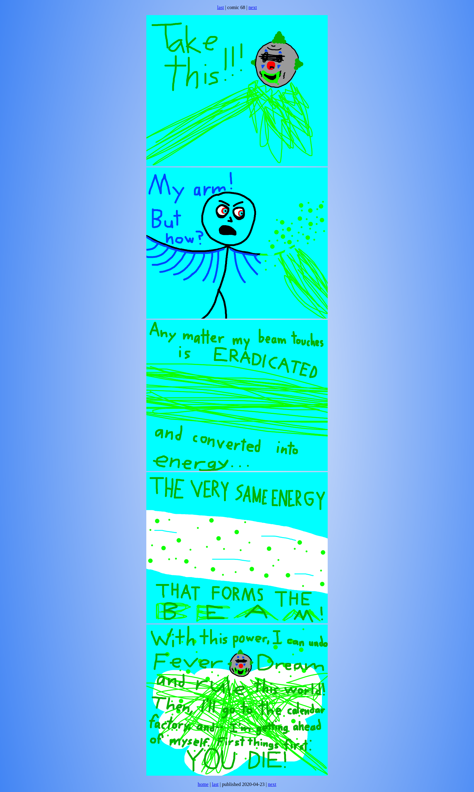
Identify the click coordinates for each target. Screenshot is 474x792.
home (203, 784)
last (220, 7)
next (252, 7)
